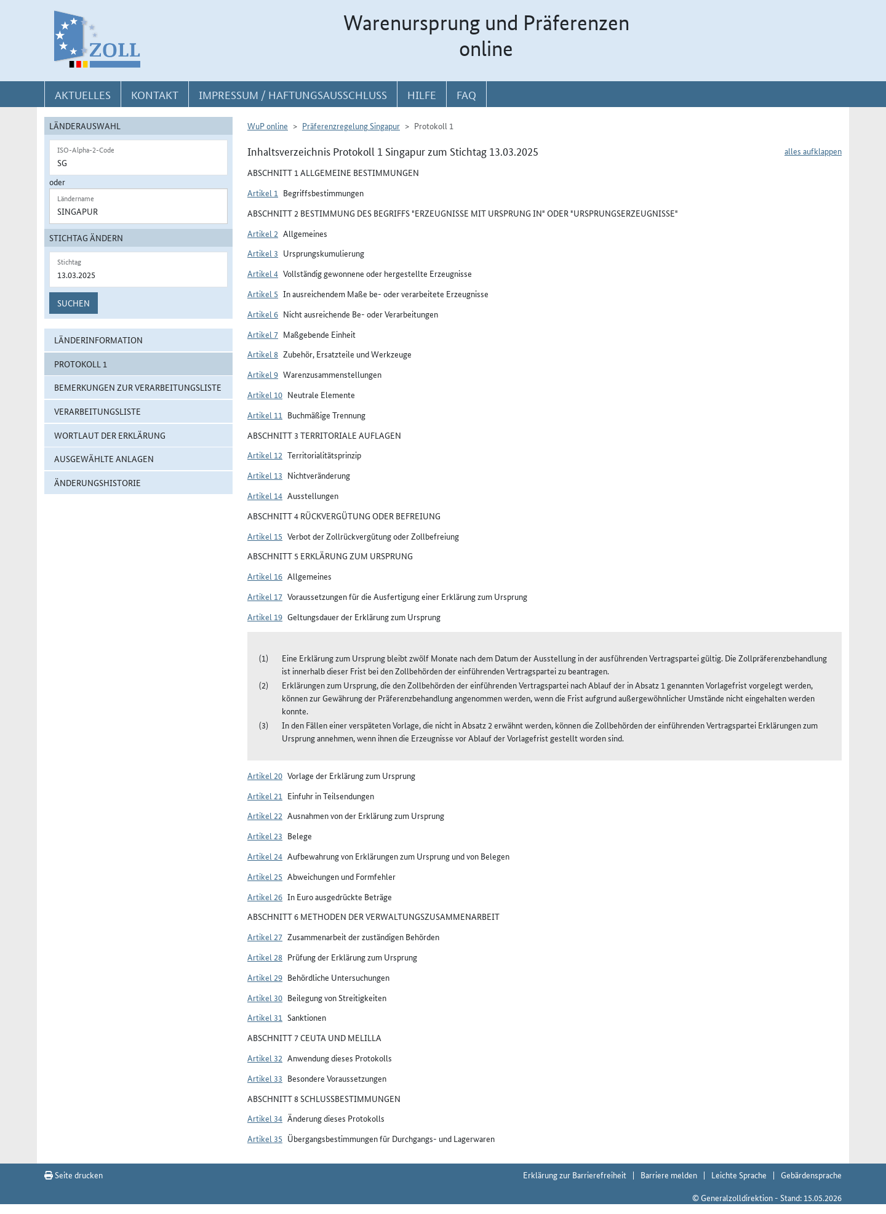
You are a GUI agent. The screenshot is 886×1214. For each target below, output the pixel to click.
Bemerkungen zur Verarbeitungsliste (138, 387)
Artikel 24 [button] (264, 856)
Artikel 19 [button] (264, 616)
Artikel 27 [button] (264, 936)
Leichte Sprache (739, 1174)
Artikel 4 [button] (262, 273)
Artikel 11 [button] (264, 415)
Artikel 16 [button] (264, 576)
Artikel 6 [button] (262, 314)
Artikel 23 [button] (264, 835)
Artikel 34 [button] (264, 1118)
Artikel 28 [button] (264, 957)
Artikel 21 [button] (264, 795)
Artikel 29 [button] (264, 977)
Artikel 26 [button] (264, 896)
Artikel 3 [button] (262, 253)
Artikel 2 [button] (262, 233)
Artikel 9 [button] (262, 374)
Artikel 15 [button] (264, 536)
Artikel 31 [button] (264, 1017)
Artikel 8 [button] (262, 354)
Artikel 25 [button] (264, 876)
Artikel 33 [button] (264, 1078)
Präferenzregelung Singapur (351, 125)
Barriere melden (669, 1174)
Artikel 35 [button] (264, 1138)
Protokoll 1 (80, 363)
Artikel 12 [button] (264, 455)
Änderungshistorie (97, 482)
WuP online (267, 125)
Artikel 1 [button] (262, 192)
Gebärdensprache (811, 1174)
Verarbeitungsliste (97, 411)
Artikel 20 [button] (264, 775)
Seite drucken (73, 1174)
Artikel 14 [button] (264, 495)
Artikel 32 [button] (264, 1058)
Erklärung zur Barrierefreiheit (574, 1174)
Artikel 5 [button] (262, 293)
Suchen (73, 303)
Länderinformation (98, 339)
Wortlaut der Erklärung (110, 435)
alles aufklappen (813, 151)
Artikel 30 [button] (264, 997)
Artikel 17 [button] (264, 596)
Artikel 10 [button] (264, 394)
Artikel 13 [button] (264, 475)
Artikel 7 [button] (262, 334)
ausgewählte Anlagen (104, 458)
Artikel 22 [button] (264, 815)
